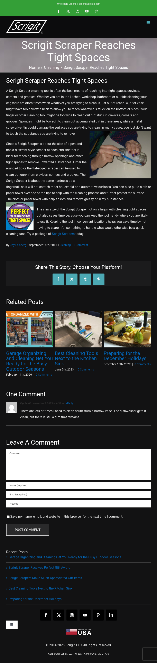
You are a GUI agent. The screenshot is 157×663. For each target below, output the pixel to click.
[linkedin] (111, 615)
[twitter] (58, 615)
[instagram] (71, 615)
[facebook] (45, 615)
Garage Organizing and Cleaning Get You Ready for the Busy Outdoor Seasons (29, 361)
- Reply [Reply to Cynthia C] (69, 403)
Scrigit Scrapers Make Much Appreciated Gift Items (45, 578)
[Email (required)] (78, 494)
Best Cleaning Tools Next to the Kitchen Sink (76, 358)
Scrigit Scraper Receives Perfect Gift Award (39, 568)
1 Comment (80, 245)
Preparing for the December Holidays (125, 356)
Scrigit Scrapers (63, 234)
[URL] (78, 503)
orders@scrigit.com (89, 3)
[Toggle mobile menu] (149, 22)
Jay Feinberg (18, 245)
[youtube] (85, 615)
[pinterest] (98, 615)
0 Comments (44, 374)
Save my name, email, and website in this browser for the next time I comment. (66, 516)
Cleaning (65, 245)
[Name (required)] (78, 485)
